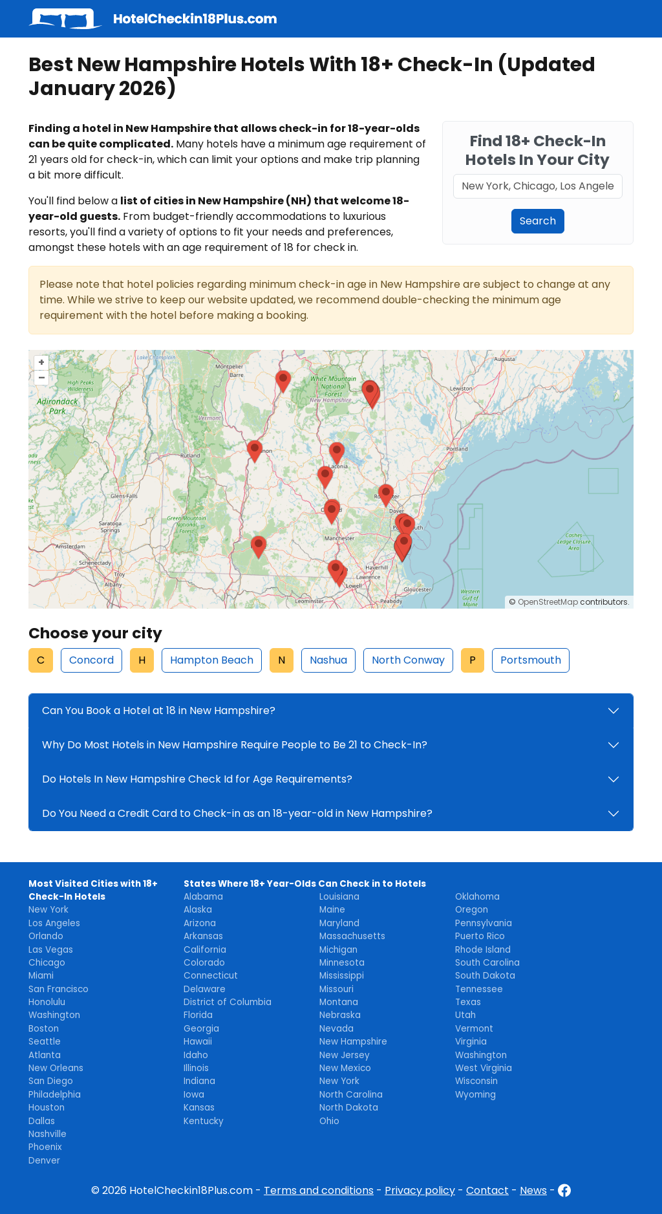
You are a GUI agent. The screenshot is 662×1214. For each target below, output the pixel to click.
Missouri (336, 989)
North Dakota (348, 1107)
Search (538, 220)
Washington (54, 1015)
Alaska (198, 910)
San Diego (50, 1081)
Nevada (336, 1029)
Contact (487, 1190)
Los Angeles (54, 923)
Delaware (205, 989)
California (205, 950)
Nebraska (340, 1015)
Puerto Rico (480, 936)
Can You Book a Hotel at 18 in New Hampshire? (158, 710)
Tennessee (479, 989)
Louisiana (339, 897)
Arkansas (203, 936)
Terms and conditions (319, 1190)
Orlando (45, 936)
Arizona (200, 923)
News (533, 1190)
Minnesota (342, 963)
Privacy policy (420, 1190)
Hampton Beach (211, 660)
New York (48, 910)
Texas (468, 1002)
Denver (44, 1160)
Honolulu (46, 1002)
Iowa (194, 1095)
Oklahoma (477, 897)
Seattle (44, 1041)
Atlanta (44, 1055)
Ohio (329, 1121)
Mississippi (341, 976)
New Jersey (344, 1055)
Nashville (47, 1134)
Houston (46, 1107)
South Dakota (485, 976)
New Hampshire (353, 1041)
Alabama (203, 897)
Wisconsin (476, 1081)
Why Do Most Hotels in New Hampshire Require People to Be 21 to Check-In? (234, 744)
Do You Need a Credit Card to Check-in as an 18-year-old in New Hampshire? (237, 813)
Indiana (199, 1081)
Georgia (201, 1029)
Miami (41, 976)
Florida (198, 1015)
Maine (332, 910)
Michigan (338, 950)
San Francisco (58, 989)
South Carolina (487, 963)
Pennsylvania (483, 923)
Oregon (471, 910)
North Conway (408, 660)
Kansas (199, 1107)
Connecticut (211, 976)
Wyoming (475, 1095)
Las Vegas (50, 950)
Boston (43, 1029)
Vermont (474, 1029)
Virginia (471, 1041)
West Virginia (483, 1068)
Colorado (204, 963)
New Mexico (345, 1068)
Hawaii (198, 1041)
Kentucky (204, 1121)
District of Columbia (228, 1002)
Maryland (339, 923)
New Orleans (55, 1068)
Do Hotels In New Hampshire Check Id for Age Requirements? (197, 779)
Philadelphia (54, 1095)
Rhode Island (483, 950)
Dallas (41, 1121)
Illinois (196, 1068)
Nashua (328, 660)
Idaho (196, 1055)
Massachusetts (352, 936)
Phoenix (45, 1147)
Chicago (46, 963)
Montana (338, 1002)
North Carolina (351, 1095)
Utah (465, 1015)
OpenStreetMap (548, 601)
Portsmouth (530, 660)
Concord (91, 660)
